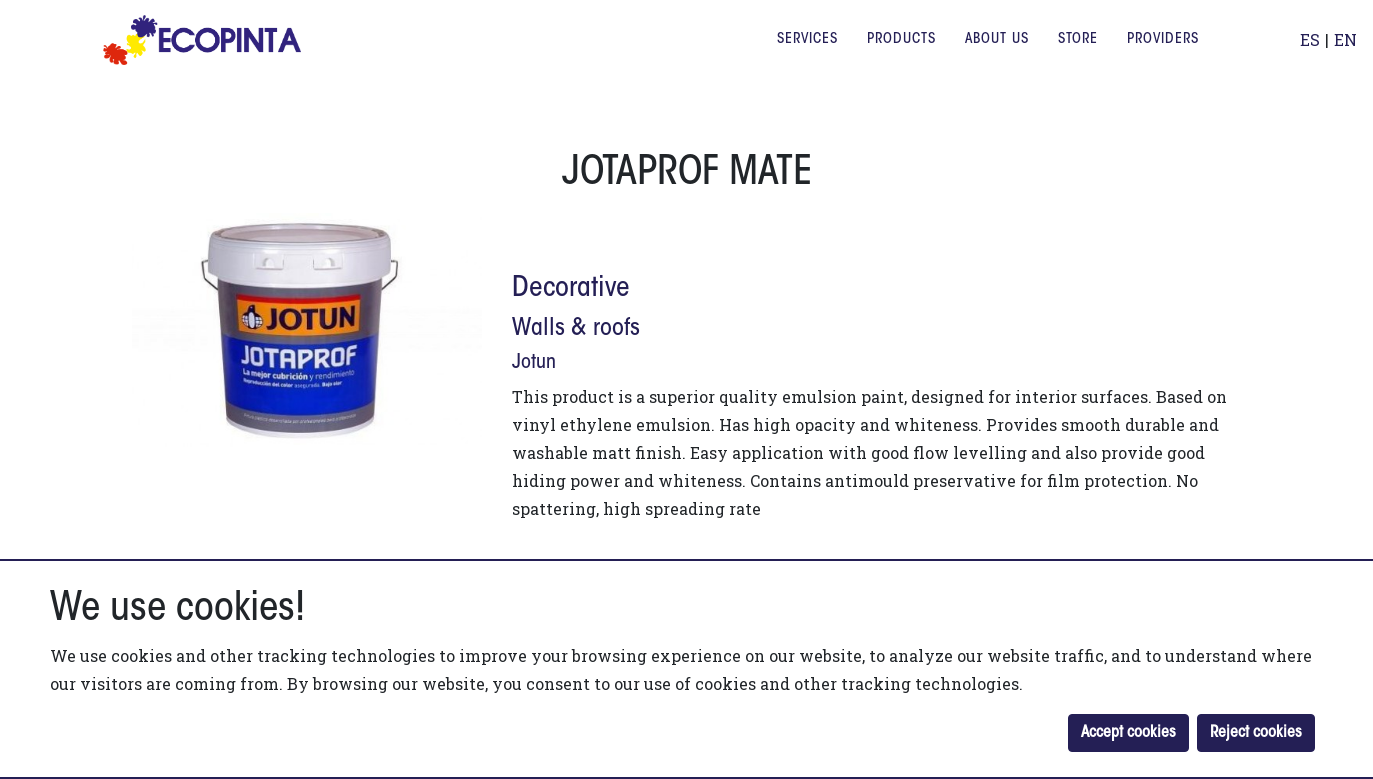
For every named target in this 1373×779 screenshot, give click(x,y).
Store (1078, 54)
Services (807, 54)
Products (901, 54)
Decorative (571, 289)
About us (997, 54)
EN (1345, 54)
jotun (534, 363)
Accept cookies (1128, 733)
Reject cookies (1256, 733)
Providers (1163, 54)
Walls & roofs (576, 329)
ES (1310, 54)
